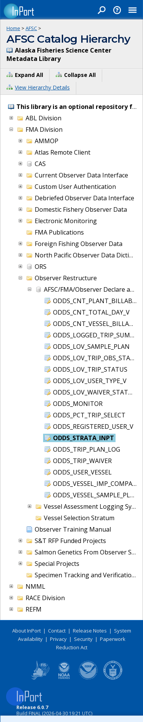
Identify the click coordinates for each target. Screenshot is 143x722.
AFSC (31, 28)
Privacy (58, 639)
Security (83, 639)
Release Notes (90, 630)
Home (13, 28)
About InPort (26, 630)
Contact (57, 630)
